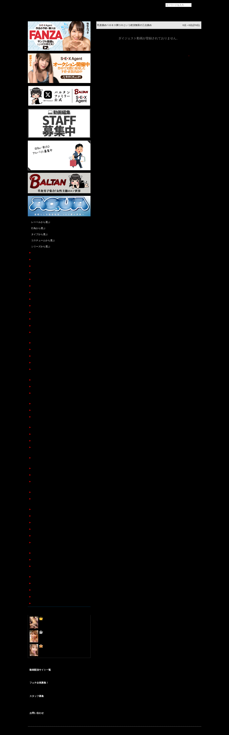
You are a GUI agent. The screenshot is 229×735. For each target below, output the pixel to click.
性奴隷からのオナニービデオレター (50, 259)
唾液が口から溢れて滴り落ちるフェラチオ (53, 529)
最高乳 (34, 272)
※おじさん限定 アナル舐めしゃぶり (51, 410)
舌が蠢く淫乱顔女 (40, 427)
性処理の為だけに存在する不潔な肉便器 (52, 522)
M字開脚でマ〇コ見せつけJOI (47, 553)
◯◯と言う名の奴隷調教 (44, 319)
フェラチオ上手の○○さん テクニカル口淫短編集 (56, 603)
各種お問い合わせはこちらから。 (44, 720)
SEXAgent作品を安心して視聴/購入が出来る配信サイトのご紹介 (58, 677)
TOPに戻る (195, 56)
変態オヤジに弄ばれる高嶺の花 (47, 356)
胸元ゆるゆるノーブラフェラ (46, 583)
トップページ (35, 13)
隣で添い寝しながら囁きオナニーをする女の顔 (56, 576)
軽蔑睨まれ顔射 (39, 509)
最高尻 (34, 286)
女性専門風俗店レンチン (44, 292)
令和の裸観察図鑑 (40, 312)
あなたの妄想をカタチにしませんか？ (46, 690)
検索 (197, 5)
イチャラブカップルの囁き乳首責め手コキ (53, 516)
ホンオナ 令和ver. (40, 279)
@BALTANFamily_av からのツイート (47, 664)
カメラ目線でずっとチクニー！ (47, 492)
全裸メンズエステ (40, 299)
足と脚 (34, 559)
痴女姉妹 (36, 252)
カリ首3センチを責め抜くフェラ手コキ (52, 468)
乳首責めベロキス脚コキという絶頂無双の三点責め (58, 266)
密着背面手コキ (39, 434)
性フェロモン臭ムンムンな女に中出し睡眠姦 (54, 590)
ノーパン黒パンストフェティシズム (50, 535)
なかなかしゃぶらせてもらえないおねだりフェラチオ (59, 403)
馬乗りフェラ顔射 (40, 362)
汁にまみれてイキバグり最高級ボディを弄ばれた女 (58, 440)
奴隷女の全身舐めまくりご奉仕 (47, 380)
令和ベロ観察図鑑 (40, 305)
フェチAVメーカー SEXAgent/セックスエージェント (34, 5)
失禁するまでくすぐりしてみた (47, 349)
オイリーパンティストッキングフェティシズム (56, 596)
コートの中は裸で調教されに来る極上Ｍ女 (53, 325)
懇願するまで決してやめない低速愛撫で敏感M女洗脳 (59, 475)
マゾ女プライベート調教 (44, 342)
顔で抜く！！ (38, 386)
